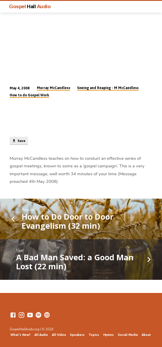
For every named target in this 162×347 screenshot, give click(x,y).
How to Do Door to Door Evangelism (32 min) (67, 221)
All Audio (41, 334)
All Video (59, 334)
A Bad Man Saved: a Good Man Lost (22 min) (75, 261)
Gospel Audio (30, 6)
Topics (94, 334)
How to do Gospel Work (29, 95)
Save (18, 140)
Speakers (77, 334)
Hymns (108, 334)
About (146, 334)
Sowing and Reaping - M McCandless (108, 88)
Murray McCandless (53, 88)
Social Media (128, 334)
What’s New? (20, 334)
